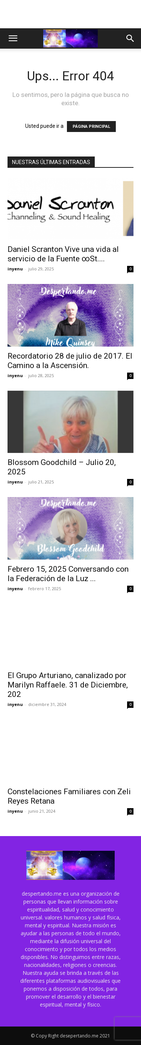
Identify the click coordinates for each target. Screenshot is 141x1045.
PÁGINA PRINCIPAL (91, 126)
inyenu (15, 269)
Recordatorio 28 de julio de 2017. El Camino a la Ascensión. (70, 360)
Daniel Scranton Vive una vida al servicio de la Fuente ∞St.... (63, 254)
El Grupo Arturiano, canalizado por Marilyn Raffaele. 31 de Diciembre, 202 (68, 685)
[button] (13, 38)
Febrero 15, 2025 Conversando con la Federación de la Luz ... (68, 574)
